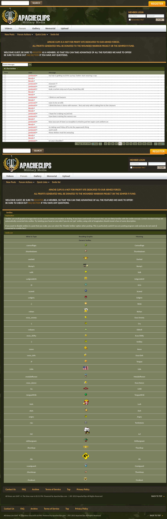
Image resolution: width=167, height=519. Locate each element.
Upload (64, 28)
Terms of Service (53, 489)
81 (117, 144)
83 (124, 144)
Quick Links (41, 34)
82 (120, 144)
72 (109, 144)
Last (161, 144)
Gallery (36, 28)
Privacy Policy (83, 489)
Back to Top (157, 496)
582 (144, 144)
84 (127, 144)
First (95, 144)
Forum (22, 28)
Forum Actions (24, 34)
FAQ (24, 489)
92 (131, 144)
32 (106, 144)
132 (135, 144)
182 (139, 144)
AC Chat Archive (10, 69)
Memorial (50, 28)
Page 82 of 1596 (83, 144)
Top (68, 489)
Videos (8, 28)
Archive (35, 489)
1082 (150, 144)
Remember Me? (136, 20)
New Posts (9, 34)
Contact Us (11, 489)
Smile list (55, 34)
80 (113, 144)
